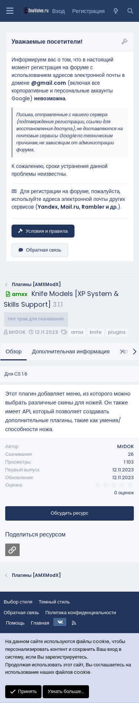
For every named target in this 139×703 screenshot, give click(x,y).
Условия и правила (43, 231)
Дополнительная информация (71, 351)
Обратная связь (40, 249)
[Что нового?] (115, 11)
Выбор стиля (18, 601)
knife (96, 332)
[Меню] (9, 11)
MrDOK (17, 332)
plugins (117, 332)
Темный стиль (54, 601)
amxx (77, 332)
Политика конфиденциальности (80, 612)
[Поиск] (130, 11)
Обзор (13, 351)
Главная (40, 622)
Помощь (15, 622)
